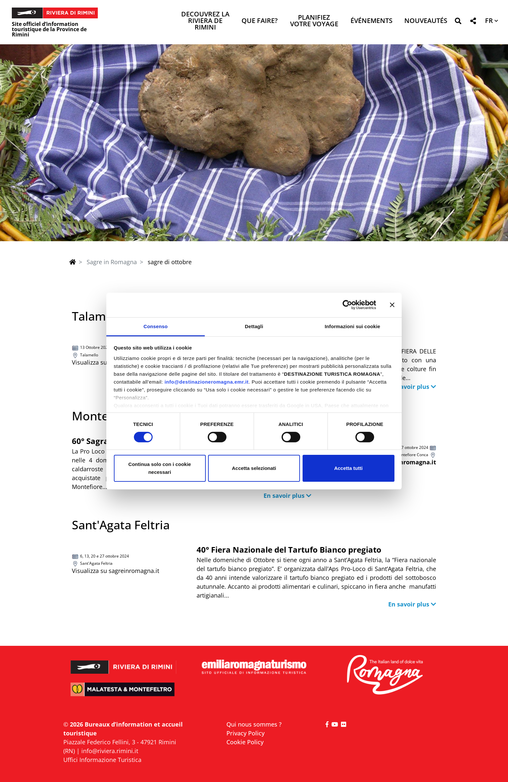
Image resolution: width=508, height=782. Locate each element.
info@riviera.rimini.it (109, 751)
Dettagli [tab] (254, 326)
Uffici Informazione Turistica (102, 760)
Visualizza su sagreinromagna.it (115, 571)
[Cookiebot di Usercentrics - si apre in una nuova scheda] (347, 305)
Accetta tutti (348, 468)
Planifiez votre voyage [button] (314, 21)
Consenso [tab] (155, 326)
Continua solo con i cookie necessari (159, 468)
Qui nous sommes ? (254, 724)
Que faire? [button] (260, 21)
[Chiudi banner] (392, 305)
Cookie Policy (245, 742)
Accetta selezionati (254, 468)
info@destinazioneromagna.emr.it (206, 381)
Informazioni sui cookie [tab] (352, 326)
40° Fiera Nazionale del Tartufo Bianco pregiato (289, 549)
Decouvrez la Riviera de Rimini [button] (205, 21)
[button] (458, 22)
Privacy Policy (245, 733)
